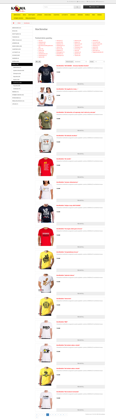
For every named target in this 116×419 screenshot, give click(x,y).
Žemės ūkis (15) (96, 50)
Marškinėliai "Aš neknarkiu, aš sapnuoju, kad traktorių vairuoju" (75, 112)
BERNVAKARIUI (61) (16, 28)
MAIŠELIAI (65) (15, 61)
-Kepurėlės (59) (16, 76)
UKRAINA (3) (95, 40)
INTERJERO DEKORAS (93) (18, 95)
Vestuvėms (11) (96, 45)
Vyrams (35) (95, 47)
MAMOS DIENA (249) (17, 46)
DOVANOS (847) (16, 55)
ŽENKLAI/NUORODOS (30, 18)
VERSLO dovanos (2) (17, 40)
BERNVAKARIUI (17, 15)
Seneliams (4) (78, 52)
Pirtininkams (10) (78, 47)
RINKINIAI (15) (15, 91)
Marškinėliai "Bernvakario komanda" (67, 392)
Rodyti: (91, 61)
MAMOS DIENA (47, 15)
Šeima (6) (77, 50)
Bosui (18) (41, 49)
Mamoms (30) (59, 49)
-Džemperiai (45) (16, 73)
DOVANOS (72, 15)
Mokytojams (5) (60, 55)
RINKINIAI (99, 15)
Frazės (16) (41, 52)
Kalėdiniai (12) (59, 44)
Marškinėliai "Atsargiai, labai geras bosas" (69, 228)
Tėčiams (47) (77, 55)
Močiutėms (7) (59, 53)
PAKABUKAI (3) (15, 37)
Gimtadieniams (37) (43, 53)
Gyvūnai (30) (41, 57)
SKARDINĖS (80, 15)
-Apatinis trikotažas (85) (18, 70)
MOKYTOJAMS (31, 15)
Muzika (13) (77, 42)
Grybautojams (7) (43, 55)
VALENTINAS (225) (16, 49)
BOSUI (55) (14, 31)
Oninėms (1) (77, 45)
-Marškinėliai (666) (16, 82)
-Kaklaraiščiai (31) (16, 67)
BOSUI (24, 15)
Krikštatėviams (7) (60, 45)
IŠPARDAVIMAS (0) (16, 98)
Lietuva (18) (59, 47)
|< (36, 414)
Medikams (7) (59, 50)
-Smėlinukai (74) (16, 88)
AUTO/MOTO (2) (16, 52)
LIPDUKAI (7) (15, 104)
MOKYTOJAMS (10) (16, 34)
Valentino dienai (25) (97, 44)
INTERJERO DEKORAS (18, 18)
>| (36, 417)
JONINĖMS (39, 15)
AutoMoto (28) (42, 44)
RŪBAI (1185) (15, 64)
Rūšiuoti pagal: (69, 61)
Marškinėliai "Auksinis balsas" (65, 275)
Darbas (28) (41, 50)
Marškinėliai (27, 23)
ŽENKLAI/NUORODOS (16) (18, 101)
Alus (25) (40, 40)
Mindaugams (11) (60, 52)
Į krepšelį (80, 84)
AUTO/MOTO (65, 15)
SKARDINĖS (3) (15, 58)
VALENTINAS (56, 15)
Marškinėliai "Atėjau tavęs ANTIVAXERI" (68, 205)
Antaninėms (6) (42, 42)
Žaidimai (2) (95, 49)
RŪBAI (93, 15)
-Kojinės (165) (15, 79)
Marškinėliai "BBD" (62, 322)
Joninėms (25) (59, 42)
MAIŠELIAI (87, 15)
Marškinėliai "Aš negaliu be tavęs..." (67, 89)
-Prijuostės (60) (16, 85)
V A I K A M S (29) (96, 42)
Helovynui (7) (59, 40)
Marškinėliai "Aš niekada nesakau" (66, 135)
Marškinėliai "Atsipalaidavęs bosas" (67, 252)
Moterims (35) (78, 40)
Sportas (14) (77, 53)
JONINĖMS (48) (15, 43)
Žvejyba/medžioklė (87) (98, 52)
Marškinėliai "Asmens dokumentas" (67, 182)
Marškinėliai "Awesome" (63, 298)
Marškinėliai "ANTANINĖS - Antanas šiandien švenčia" (72, 65)
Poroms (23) (77, 49)
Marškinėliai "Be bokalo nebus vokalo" (68, 345)
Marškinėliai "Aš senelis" (63, 159)
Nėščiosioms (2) (78, 44)
